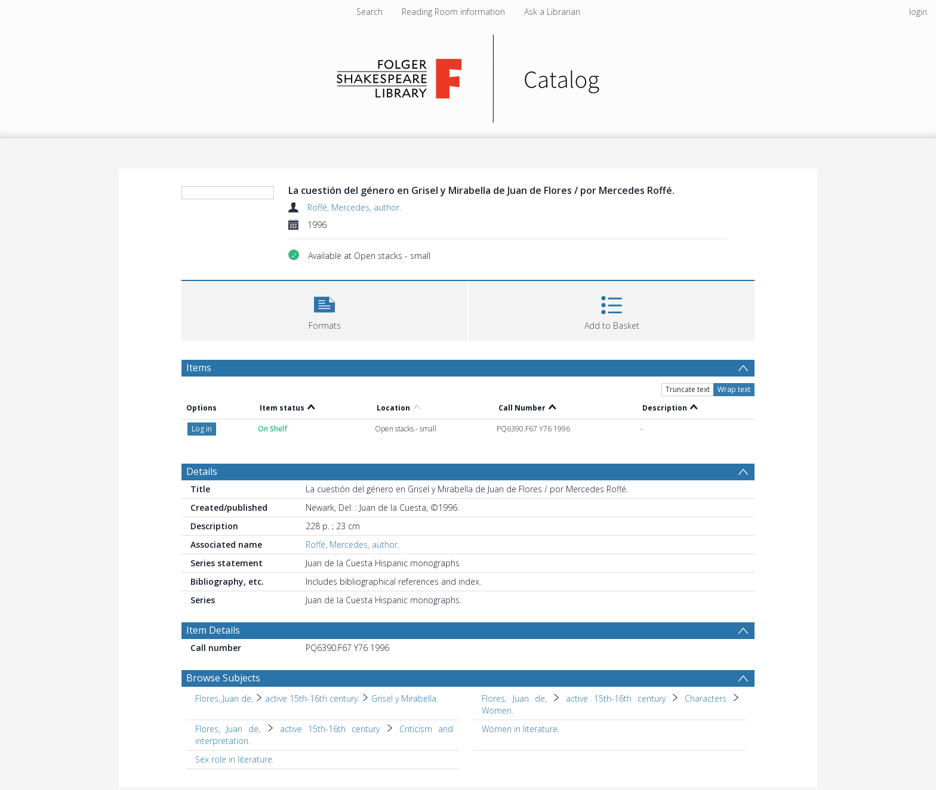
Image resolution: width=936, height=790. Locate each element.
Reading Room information (453, 11)
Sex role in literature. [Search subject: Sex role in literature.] (234, 759)
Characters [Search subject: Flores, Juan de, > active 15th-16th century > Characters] (705, 698)
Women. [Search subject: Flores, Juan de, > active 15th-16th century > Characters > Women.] (497, 710)
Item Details (213, 630)
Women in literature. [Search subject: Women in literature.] (520, 729)
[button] (324, 309)
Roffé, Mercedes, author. (354, 207)
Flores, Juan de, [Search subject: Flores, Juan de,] (224, 698)
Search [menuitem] (369, 11)
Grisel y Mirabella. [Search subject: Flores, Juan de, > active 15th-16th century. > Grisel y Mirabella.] (404, 698)
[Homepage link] (468, 75)
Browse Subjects (223, 677)
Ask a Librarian (552, 11)
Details (201, 471)
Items (198, 367)
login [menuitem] (918, 11)
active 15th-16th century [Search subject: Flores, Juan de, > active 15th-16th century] (616, 698)
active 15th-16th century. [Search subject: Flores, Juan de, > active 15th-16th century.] (312, 698)
